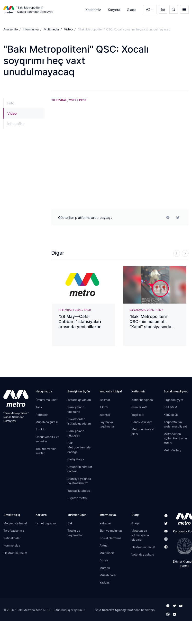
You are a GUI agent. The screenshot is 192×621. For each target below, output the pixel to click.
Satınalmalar (11, 538)
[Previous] (176, 253)
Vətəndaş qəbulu (142, 554)
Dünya (104, 560)
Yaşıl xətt (137, 414)
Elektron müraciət (15, 553)
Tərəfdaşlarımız (13, 530)
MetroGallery (172, 450)
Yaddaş (105, 582)
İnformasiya (31, 29)
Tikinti (104, 407)
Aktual (104, 545)
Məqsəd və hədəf (15, 523)
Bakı (70, 523)
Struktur (41, 429)
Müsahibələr (108, 575)
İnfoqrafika (16, 123)
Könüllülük (171, 414)
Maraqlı (105, 567)
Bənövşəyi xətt (141, 422)
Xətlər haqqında (142, 399)
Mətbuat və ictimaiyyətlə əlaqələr (140, 534)
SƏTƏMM (170, 407)
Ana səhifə (10, 29)
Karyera (114, 9)
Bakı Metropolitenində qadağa (79, 447)
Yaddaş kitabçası (79, 490)
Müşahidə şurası (47, 422)
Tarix (39, 407)
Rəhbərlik (42, 414)
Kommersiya (11, 545)
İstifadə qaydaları (79, 399)
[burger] (184, 9)
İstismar (105, 399)
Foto (10, 103)
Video (68, 29)
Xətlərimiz (93, 9)
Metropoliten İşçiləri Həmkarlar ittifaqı (175, 438)
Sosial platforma (110, 538)
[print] (178, 217)
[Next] (185, 253)
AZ (148, 9)
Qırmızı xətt (139, 407)
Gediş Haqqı (75, 459)
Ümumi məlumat (46, 399)
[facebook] (168, 217)
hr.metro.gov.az (46, 523)
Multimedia (51, 29)
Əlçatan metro (77, 498)
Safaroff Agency (114, 609)
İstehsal (105, 414)
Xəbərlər (105, 523)
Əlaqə (132, 9)
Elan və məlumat (111, 530)
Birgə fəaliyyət (173, 399)
